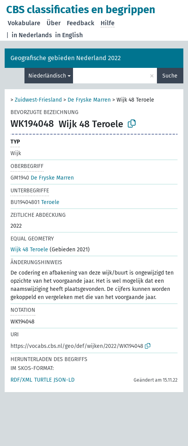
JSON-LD (64, 380)
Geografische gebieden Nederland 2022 (65, 58)
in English (69, 35)
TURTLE (43, 380)
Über (54, 23)
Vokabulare (24, 23)
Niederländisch (47, 76)
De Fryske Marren (89, 100)
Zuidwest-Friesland (38, 100)
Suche (170, 76)
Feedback (80, 23)
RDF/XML (21, 380)
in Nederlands (32, 35)
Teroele (34, 202)
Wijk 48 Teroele (29, 249)
